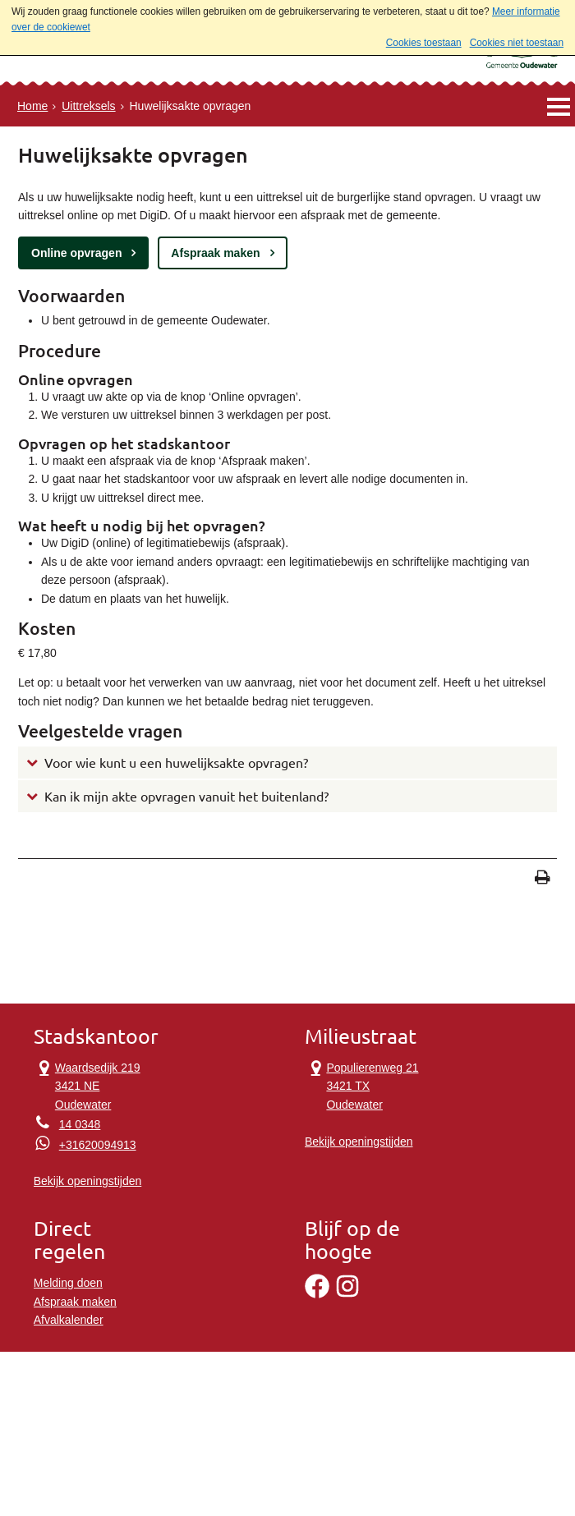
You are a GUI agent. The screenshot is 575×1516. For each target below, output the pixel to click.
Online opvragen (76, 253)
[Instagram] (347, 1294)
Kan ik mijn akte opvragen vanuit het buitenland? (186, 796)
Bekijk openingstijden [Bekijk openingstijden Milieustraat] (359, 1141)
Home (32, 106)
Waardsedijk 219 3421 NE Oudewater (87, 1085)
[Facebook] (317, 1294)
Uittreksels (88, 106)
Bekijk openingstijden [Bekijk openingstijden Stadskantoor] (88, 1181)
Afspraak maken (215, 253)
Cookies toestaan (424, 42)
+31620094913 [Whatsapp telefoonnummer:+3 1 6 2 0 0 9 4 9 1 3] (97, 1144)
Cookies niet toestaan (517, 42)
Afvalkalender (69, 1319)
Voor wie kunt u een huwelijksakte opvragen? (176, 763)
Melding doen (68, 1282)
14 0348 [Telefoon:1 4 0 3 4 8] (80, 1124)
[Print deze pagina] (542, 879)
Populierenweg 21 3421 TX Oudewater (362, 1085)
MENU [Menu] (558, 106)
